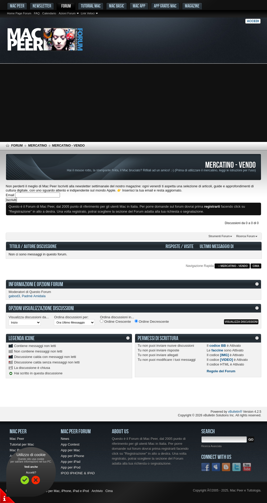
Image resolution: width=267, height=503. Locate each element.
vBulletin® (235, 412)
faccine (217, 350)
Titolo (14, 246)
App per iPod (70, 467)
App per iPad (70, 462)
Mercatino (37, 145)
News (65, 439)
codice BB (217, 346)
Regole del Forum (221, 371)
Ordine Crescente (115, 321)
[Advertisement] (133, 102)
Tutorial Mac (91, 5)
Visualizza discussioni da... (29, 317)
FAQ (37, 13)
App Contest (70, 444)
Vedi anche (31, 466)
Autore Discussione (40, 246)
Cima (256, 266)
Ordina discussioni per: (71, 317)
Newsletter (42, 5)
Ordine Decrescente (152, 321)
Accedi (253, 21)
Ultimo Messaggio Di (217, 246)
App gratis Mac (165, 5)
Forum (66, 5)
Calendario (49, 13)
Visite (188, 246)
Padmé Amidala (34, 296)
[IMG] (224, 355)
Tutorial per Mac (22, 444)
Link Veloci (88, 13)
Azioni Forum (67, 13)
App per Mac (70, 450)
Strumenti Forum (219, 236)
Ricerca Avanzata (211, 446)
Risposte (173, 246)
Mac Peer (17, 439)
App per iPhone (72, 456)
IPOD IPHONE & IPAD (78, 473)
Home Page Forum (19, 13)
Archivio (97, 491)
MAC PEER (17, 5)
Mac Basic (116, 5)
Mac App (139, 5)
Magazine (192, 5)
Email (10, 195)
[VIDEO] (226, 360)
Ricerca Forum (245, 236)
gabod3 (14, 296)
